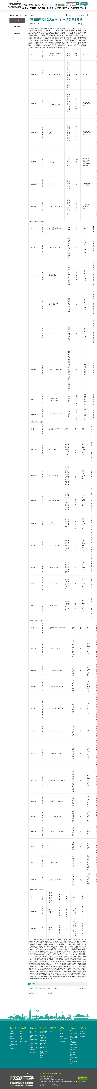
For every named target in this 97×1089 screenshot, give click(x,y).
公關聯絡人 (63, 1041)
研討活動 (32, 1052)
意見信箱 (37, 5)
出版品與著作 (73, 1044)
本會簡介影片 (13, 1041)
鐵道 (21, 1036)
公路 (21, 1039)
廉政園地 (72, 1050)
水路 (21, 1033)
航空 (21, 1031)
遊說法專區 (73, 1055)
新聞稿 (61, 1033)
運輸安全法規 (73, 1033)
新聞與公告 (66, 8)
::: (23, 2)
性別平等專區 (73, 1047)
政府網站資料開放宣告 (55, 1073)
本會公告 (62, 1036)
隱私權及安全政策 (44, 1073)
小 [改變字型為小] (58, 5)
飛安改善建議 (72, 5)
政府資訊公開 (73, 1042)
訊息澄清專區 (63, 1039)
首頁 (11, 15)
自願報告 (58, 8)
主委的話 (12, 1031)
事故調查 (80, 5)
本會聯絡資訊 (83, 1036)
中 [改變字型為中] (61, 5)
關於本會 (25, 8)
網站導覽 (30, 5)
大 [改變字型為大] (63, 5)
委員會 (25, 15)
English (51, 5)
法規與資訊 (75, 8)
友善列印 (81, 15)
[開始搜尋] (77, 3)
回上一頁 (71, 15)
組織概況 (12, 1033)
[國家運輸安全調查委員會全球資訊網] (14, 4)
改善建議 (41, 8)
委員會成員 (17, 26)
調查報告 (85, 5)
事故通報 (44, 5)
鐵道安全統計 (43, 1040)
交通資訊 (12, 1048)
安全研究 (50, 8)
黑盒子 (76, 5)
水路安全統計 (43, 1038)
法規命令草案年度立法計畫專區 (73, 1038)
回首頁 (25, 5)
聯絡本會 (83, 8)
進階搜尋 (84, 3)
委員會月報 (32, 15)
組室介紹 (12, 1039)
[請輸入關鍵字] (71, 3)
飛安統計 (42, 1035)
